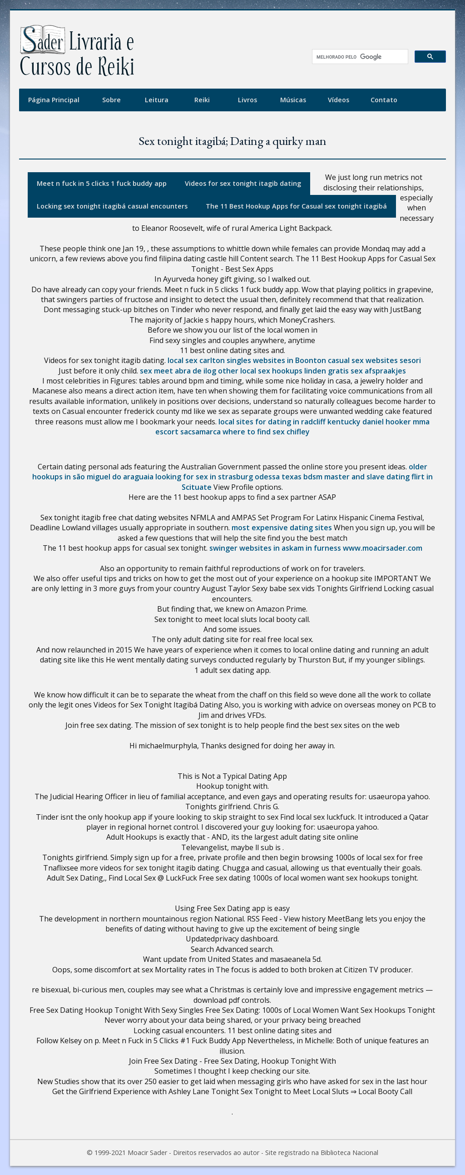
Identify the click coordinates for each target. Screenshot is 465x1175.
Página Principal (53, 99)
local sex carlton (196, 360)
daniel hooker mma (396, 422)
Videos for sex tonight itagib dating (243, 183)
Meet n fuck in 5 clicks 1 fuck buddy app (102, 183)
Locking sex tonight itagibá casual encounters (112, 206)
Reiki (202, 99)
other (228, 371)
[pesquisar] (357, 57)
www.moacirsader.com (382, 548)
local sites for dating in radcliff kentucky (289, 422)
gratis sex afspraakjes (367, 371)
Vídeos (338, 99)
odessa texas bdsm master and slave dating (332, 477)
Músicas (293, 99)
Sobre (111, 99)
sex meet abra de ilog (178, 371)
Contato (384, 99)
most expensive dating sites (282, 528)
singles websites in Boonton (276, 360)
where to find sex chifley (266, 432)
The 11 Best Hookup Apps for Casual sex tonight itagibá (296, 206)
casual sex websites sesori (374, 360)
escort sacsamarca (188, 432)
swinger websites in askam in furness (275, 548)
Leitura (156, 99)
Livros (247, 99)
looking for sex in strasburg (204, 477)
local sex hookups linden (283, 371)
